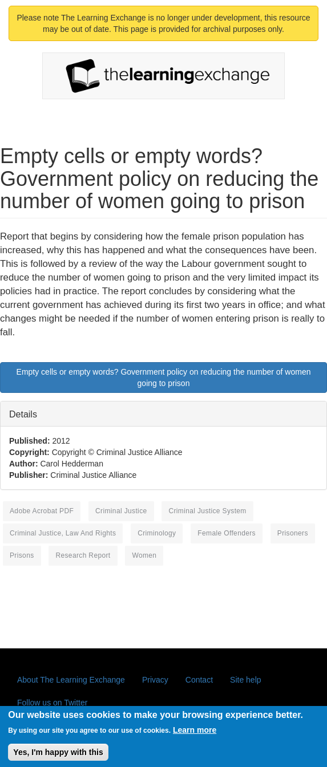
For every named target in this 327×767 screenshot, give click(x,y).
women (144, 555)
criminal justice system (207, 511)
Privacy (155, 679)
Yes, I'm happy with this (58, 756)
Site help (245, 679)
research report (82, 555)
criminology (157, 533)
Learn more (194, 734)
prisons (22, 555)
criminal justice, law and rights (63, 533)
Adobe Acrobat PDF (42, 511)
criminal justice (121, 511)
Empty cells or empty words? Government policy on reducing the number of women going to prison (164, 377)
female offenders (226, 533)
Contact (199, 679)
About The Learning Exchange (71, 679)
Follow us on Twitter (52, 702)
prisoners (292, 533)
